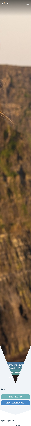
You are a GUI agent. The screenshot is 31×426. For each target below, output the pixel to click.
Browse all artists (15, 397)
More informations (16, 372)
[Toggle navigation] (27, 3)
